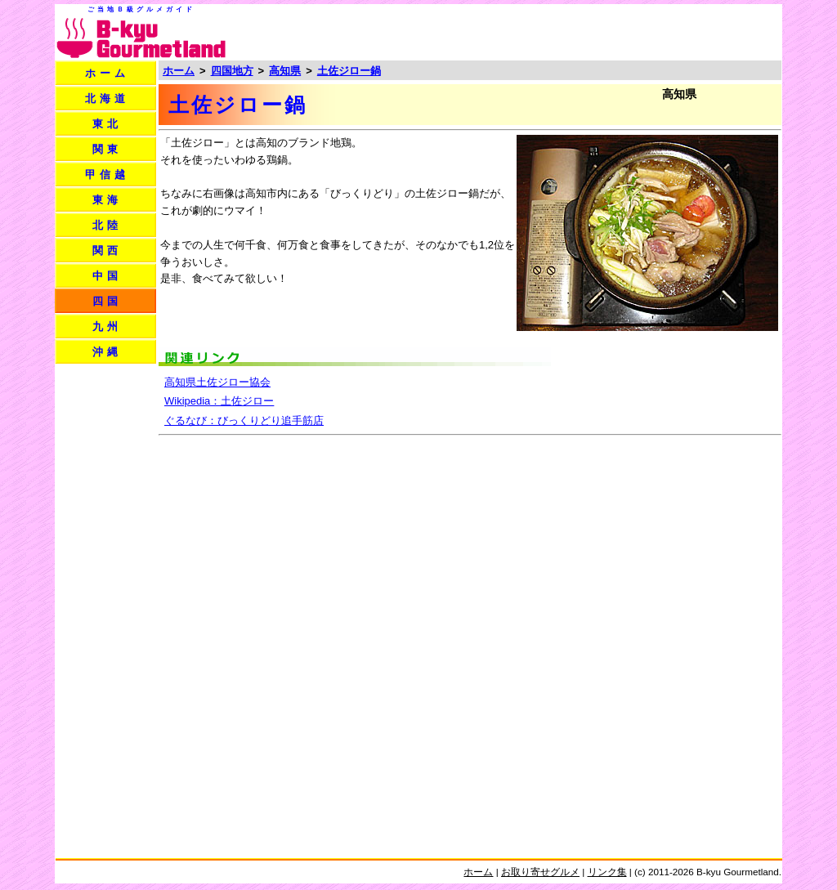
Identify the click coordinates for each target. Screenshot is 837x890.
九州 (107, 326)
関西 (107, 250)
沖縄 (107, 352)
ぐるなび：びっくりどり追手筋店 (244, 420)
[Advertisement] (588, 31)
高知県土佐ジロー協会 (217, 382)
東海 (107, 200)
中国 (107, 276)
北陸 (107, 225)
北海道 (107, 98)
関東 (107, 149)
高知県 (285, 71)
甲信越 (107, 174)
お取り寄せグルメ (540, 871)
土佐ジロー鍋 (349, 71)
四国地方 (232, 71)
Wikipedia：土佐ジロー (219, 401)
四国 (107, 301)
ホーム (107, 73)
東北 (107, 124)
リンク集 (607, 871)
